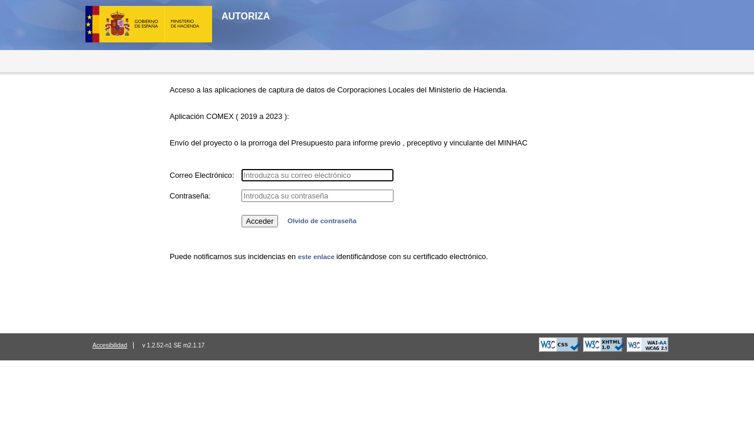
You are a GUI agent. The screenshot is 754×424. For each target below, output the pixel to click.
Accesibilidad (109, 345)
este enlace (317, 256)
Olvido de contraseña (321, 220)
